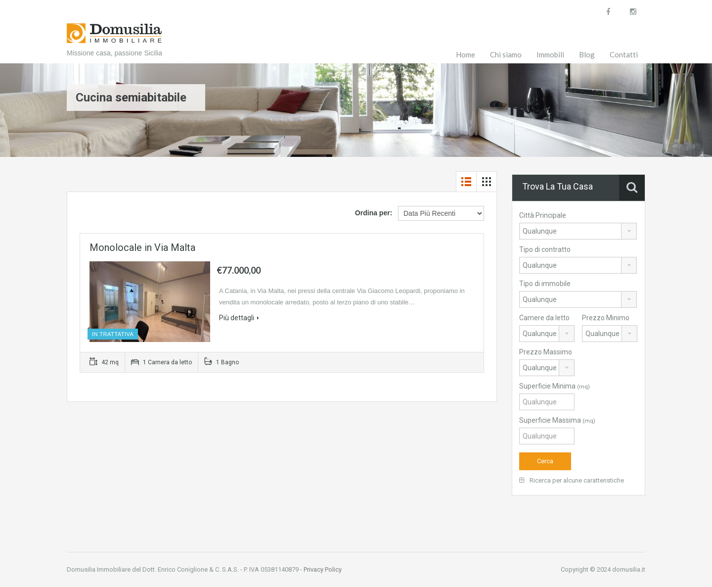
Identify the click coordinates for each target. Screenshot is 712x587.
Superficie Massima (557, 420)
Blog (587, 54)
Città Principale (542, 215)
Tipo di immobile (545, 284)
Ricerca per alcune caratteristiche (571, 480)
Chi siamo (506, 54)
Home (465, 54)
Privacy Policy (323, 569)
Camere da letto (544, 318)
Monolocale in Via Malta (142, 247)
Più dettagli (239, 318)
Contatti (624, 54)
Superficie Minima (554, 386)
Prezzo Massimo (545, 352)
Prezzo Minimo (605, 318)
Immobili (550, 54)
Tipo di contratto (545, 249)
